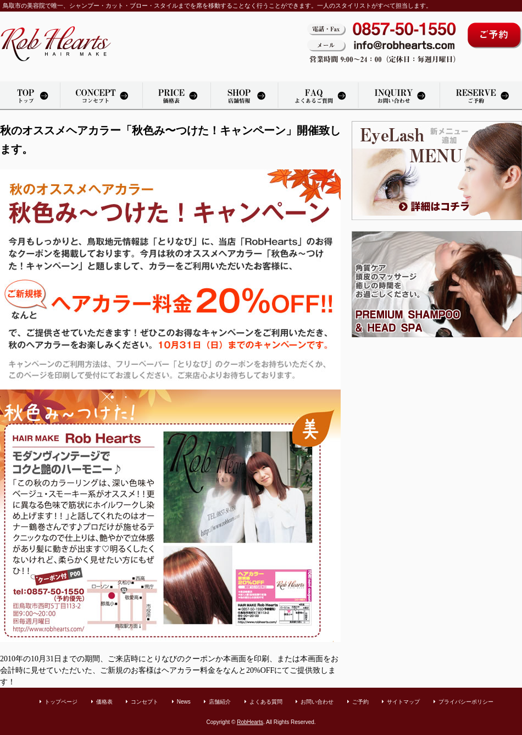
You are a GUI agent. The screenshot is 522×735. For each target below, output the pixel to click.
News (184, 702)
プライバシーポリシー (465, 702)
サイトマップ (403, 702)
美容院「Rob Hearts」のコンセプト (101, 95)
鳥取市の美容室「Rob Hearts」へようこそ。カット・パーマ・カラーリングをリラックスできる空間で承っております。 (56, 44)
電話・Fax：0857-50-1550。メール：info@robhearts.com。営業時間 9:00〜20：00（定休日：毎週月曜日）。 (381, 44)
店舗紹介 (244, 95)
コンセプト (144, 702)
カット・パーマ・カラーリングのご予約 (481, 95)
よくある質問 (319, 95)
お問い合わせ (399, 95)
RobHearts (250, 722)
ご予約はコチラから (494, 35)
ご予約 (360, 702)
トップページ (30, 95)
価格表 (176, 95)
